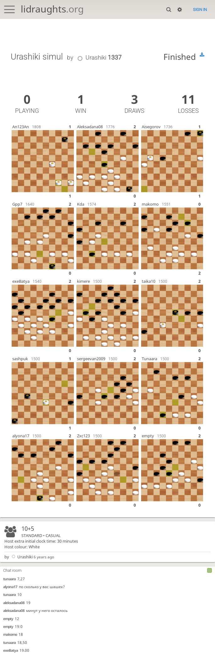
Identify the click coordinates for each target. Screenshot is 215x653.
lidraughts (52, 9)
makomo (10, 634)
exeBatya (10, 650)
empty (8, 618)
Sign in (200, 9)
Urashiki (21, 557)
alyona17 (10, 586)
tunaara (9, 579)
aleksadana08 (14, 602)
